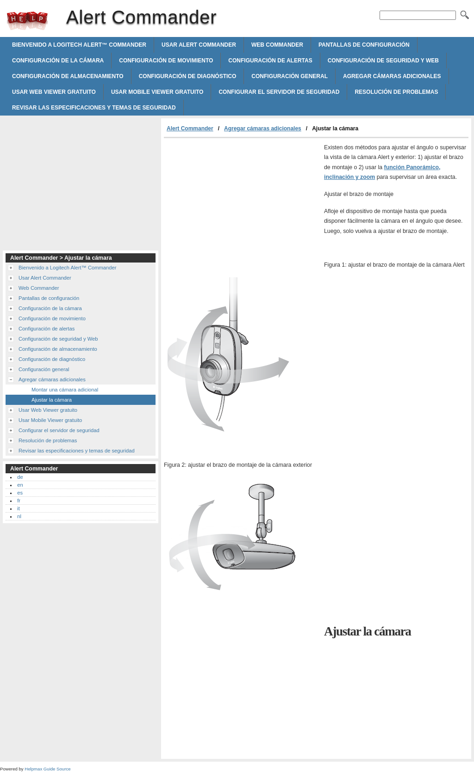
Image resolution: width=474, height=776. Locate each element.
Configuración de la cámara (58, 60)
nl (19, 516)
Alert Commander (27, 21)
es (20, 492)
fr (18, 500)
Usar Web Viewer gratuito (54, 92)
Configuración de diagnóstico (188, 76)
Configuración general (289, 76)
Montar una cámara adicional (64, 389)
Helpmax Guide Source (47, 768)
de (20, 477)
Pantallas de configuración (364, 45)
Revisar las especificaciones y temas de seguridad (94, 107)
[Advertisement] (241, 207)
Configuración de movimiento (166, 60)
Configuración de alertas (270, 60)
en (20, 485)
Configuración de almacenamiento (68, 76)
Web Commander (277, 45)
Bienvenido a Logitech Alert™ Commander (79, 45)
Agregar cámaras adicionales (392, 76)
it (18, 508)
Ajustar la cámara (51, 400)
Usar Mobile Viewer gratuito (157, 92)
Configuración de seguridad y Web (383, 60)
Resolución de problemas (396, 92)
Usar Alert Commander (199, 45)
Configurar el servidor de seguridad (278, 92)
